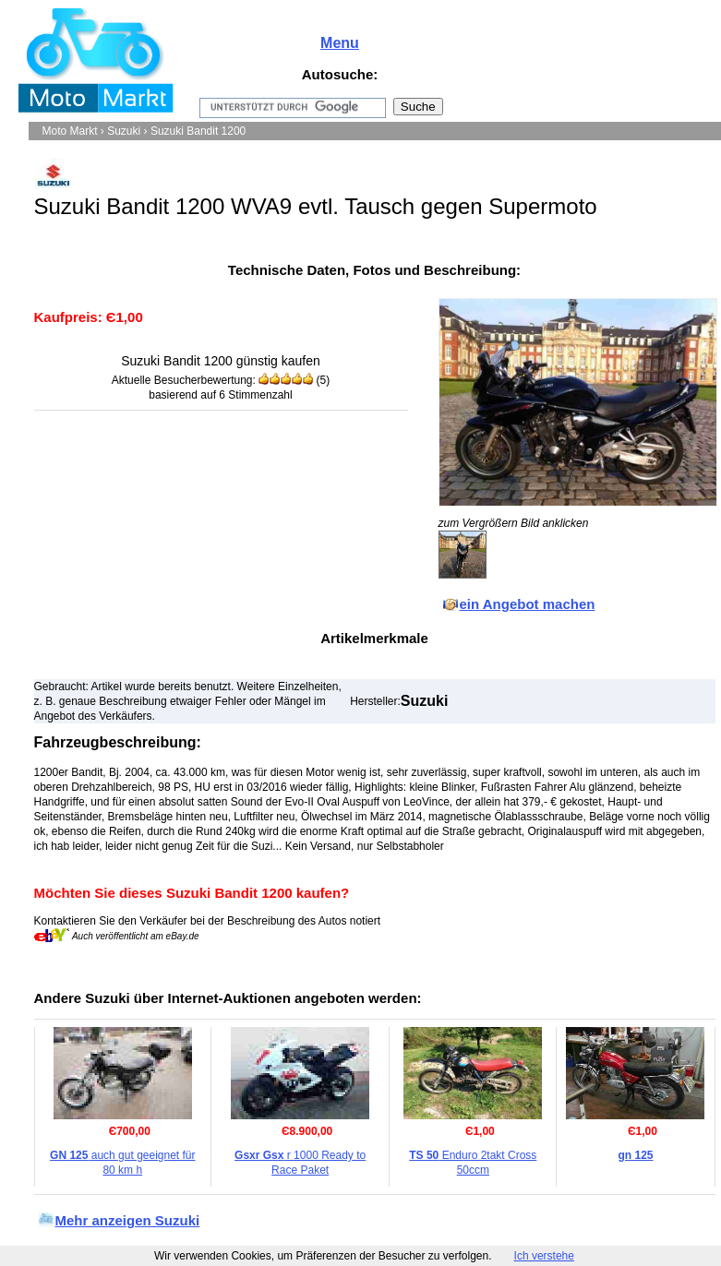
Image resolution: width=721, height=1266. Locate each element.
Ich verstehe (544, 1255)
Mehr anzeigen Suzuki (127, 1220)
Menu (339, 43)
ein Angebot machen (527, 604)
